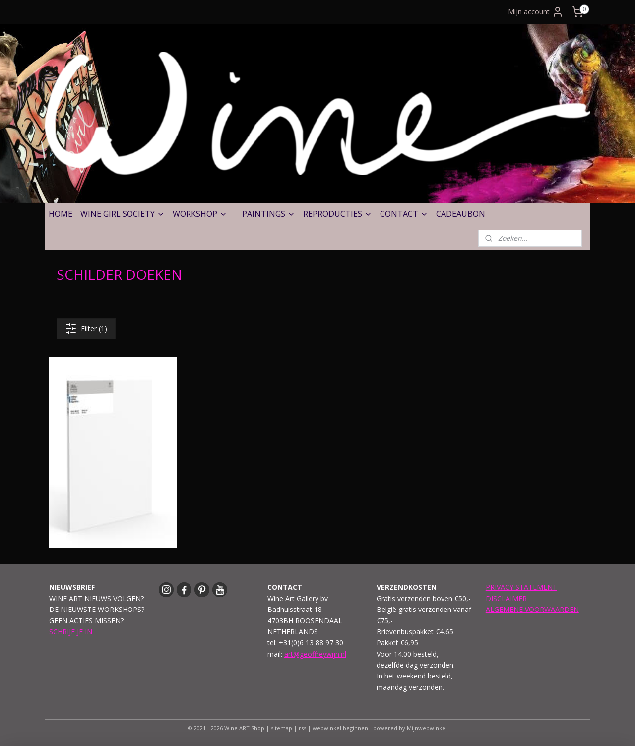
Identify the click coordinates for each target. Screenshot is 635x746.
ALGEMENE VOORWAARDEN (532, 609)
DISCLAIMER (506, 598)
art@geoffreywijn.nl (315, 654)
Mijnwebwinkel (427, 728)
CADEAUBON (460, 213)
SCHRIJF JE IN (70, 631)
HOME (60, 213)
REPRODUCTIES (337, 213)
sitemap (281, 728)
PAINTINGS (268, 213)
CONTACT (404, 213)
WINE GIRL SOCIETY (122, 213)
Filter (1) (86, 329)
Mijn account (536, 12)
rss (302, 728)
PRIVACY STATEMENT (521, 587)
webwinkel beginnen (340, 728)
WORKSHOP (200, 213)
